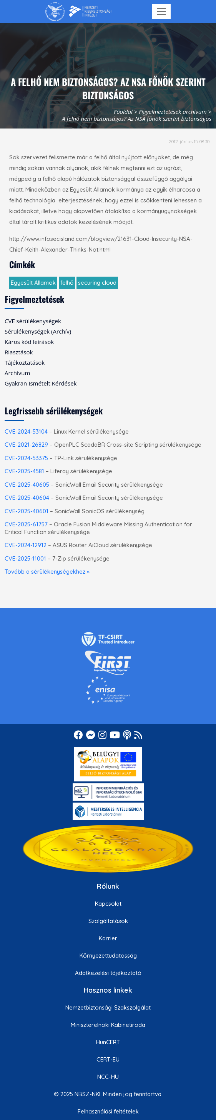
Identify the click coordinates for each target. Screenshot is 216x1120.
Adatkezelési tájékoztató (108, 972)
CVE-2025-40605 (27, 484)
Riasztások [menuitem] (19, 352)
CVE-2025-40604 (27, 497)
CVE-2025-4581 (24, 471)
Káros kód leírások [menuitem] (29, 342)
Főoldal (123, 111)
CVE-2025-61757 (26, 524)
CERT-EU (108, 1059)
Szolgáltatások (108, 921)
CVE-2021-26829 (26, 444)
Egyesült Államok (33, 282)
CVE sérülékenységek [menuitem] (33, 321)
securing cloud (97, 282)
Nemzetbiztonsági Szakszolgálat (108, 1007)
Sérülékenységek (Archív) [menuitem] (38, 331)
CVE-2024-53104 (26, 431)
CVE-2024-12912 (26, 545)
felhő (66, 282)
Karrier (108, 938)
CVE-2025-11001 (25, 558)
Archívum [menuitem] (17, 373)
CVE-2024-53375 (26, 458)
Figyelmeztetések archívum (172, 111)
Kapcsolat (108, 903)
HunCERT (108, 1042)
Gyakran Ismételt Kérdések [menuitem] (40, 383)
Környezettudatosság (108, 955)
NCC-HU (108, 1076)
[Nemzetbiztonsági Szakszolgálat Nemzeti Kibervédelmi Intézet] (78, 11)
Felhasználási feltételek (108, 1111)
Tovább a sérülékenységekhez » (47, 571)
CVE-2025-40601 (26, 511)
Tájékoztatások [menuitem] (25, 362)
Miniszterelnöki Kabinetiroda (108, 1024)
